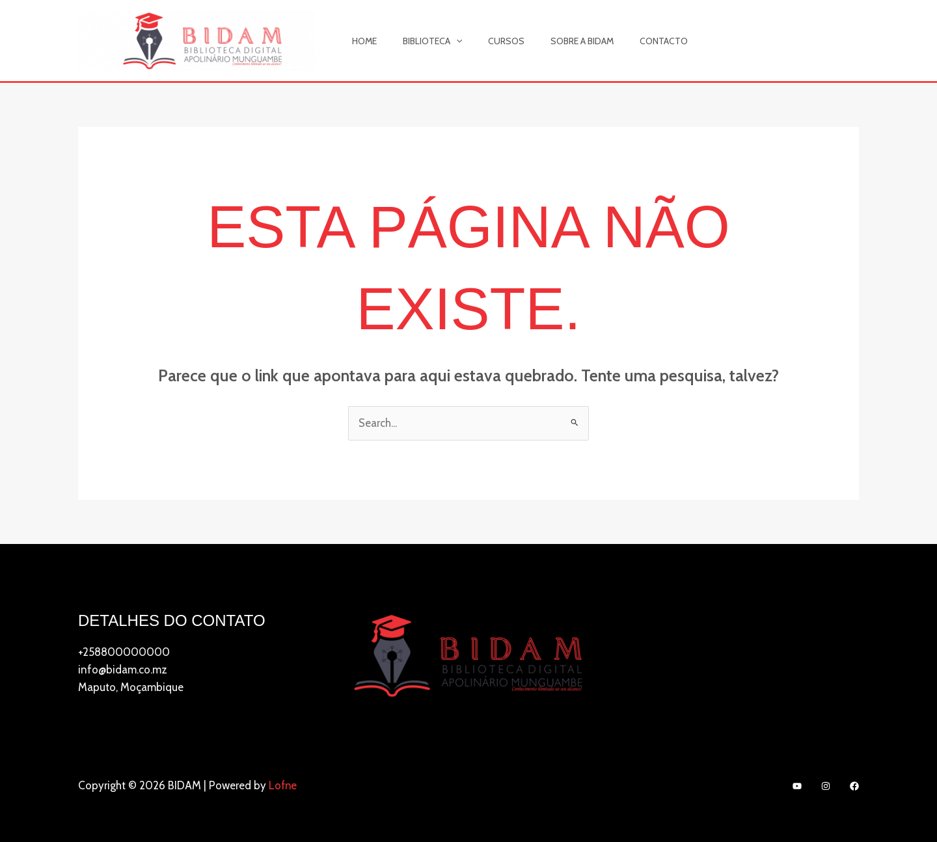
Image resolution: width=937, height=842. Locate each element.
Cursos (486, 41)
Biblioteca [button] (420, 41)
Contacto (628, 41)
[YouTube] (797, 786)
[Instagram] (825, 786)
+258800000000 (124, 652)
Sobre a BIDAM (554, 41)
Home (360, 41)
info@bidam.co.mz (122, 669)
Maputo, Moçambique (130, 687)
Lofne (283, 785)
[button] (444, 41)
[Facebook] (854, 786)
